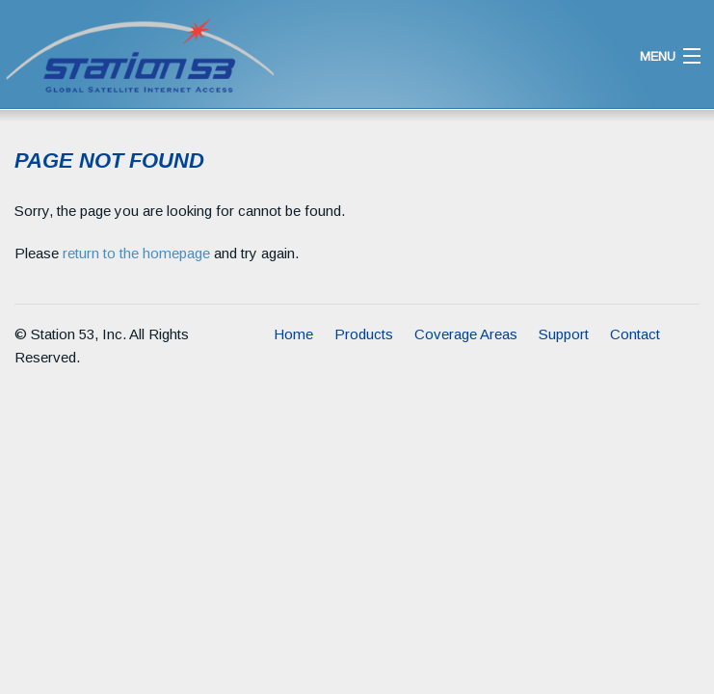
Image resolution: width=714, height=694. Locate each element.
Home (293, 334)
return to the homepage (136, 253)
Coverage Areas (465, 334)
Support (564, 334)
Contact (635, 334)
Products (363, 334)
